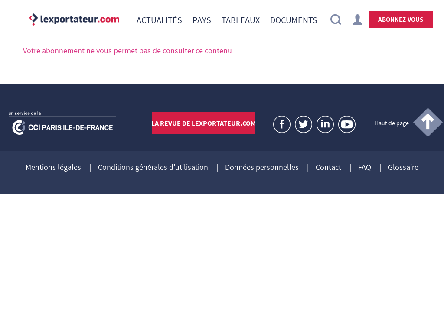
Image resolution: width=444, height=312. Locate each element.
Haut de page (392, 123)
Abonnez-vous (400, 19)
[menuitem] (159, 19)
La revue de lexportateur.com (203, 123)
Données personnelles (262, 167)
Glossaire (403, 167)
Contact (328, 167)
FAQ (364, 167)
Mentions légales (53, 167)
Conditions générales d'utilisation (153, 167)
